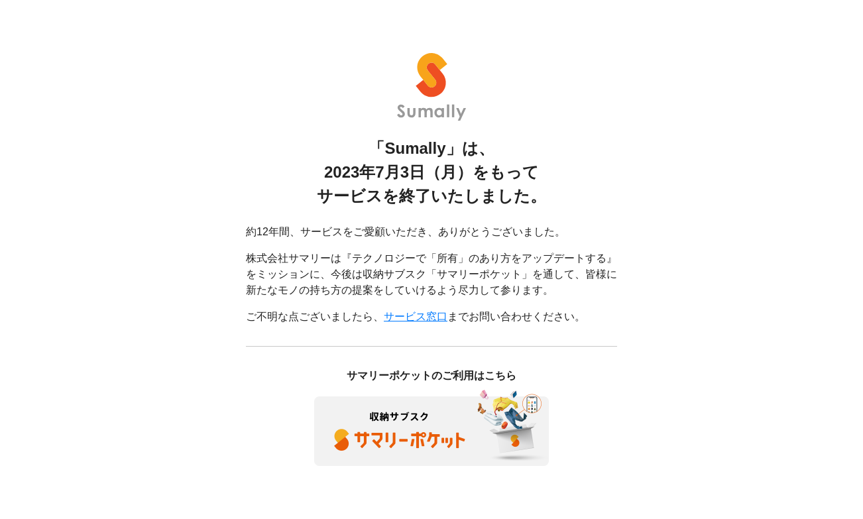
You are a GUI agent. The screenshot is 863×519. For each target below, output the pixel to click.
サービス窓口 (415, 316)
